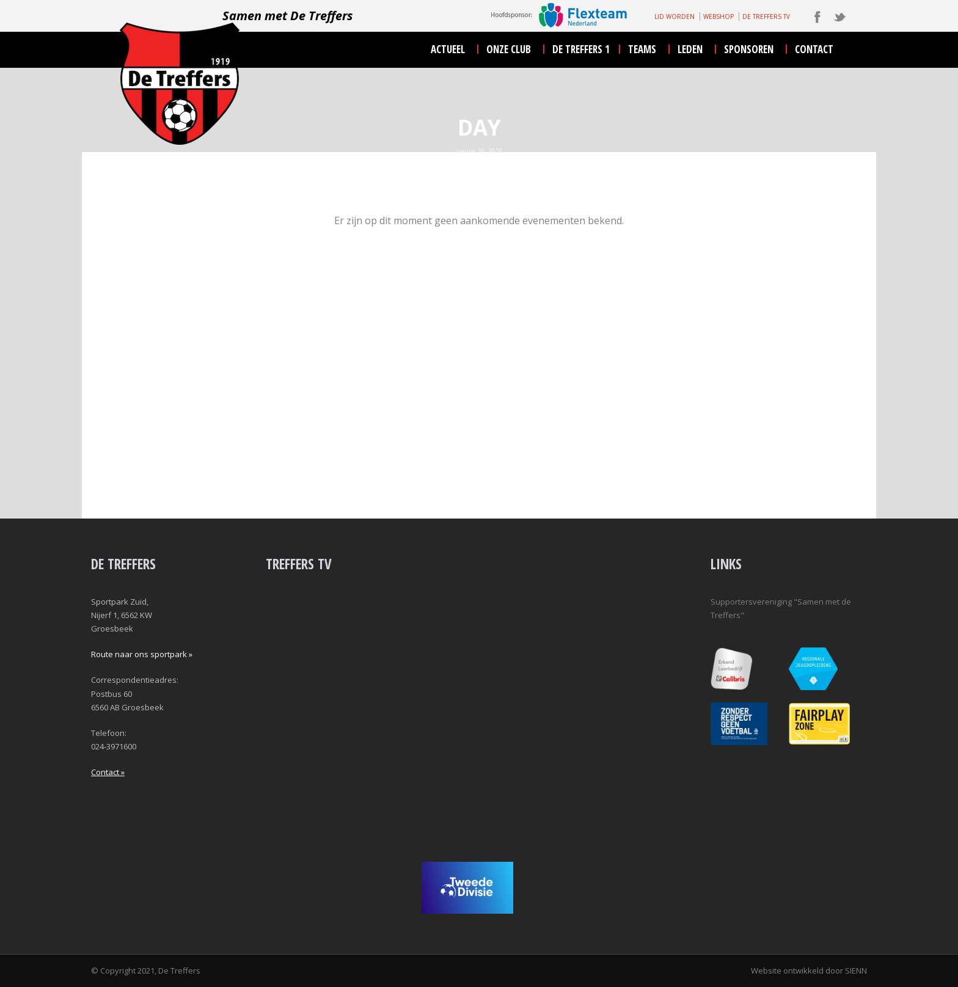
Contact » (108, 772)
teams (642, 49)
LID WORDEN (674, 16)
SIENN (856, 970)
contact (814, 49)
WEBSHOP (718, 16)
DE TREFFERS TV (766, 16)
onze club (508, 49)
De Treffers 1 (581, 49)
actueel (448, 49)
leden (690, 49)
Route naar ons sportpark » (141, 654)
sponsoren (748, 49)
